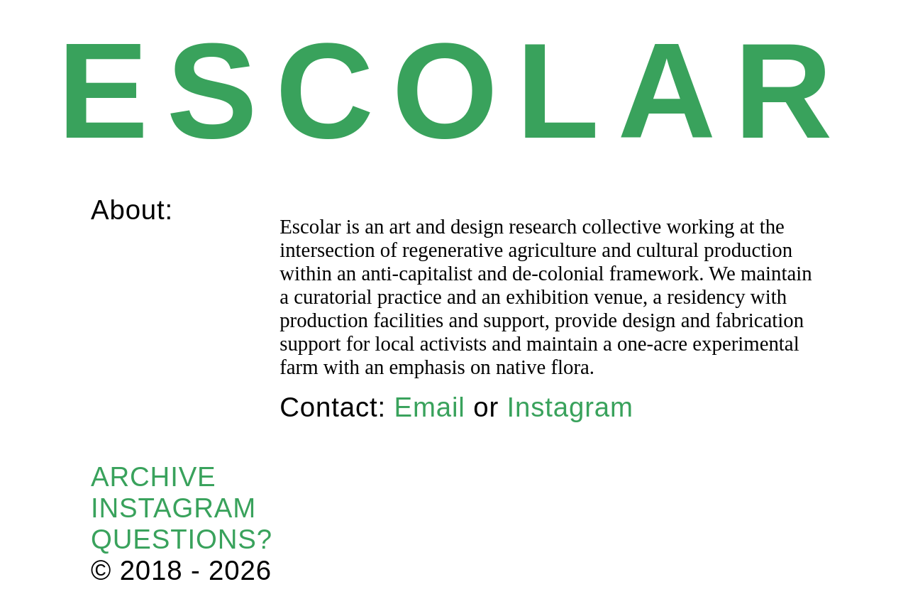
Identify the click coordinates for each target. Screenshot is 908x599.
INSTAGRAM (173, 508)
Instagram (570, 407)
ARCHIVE (153, 476)
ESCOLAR (454, 90)
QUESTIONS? (181, 539)
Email (429, 407)
